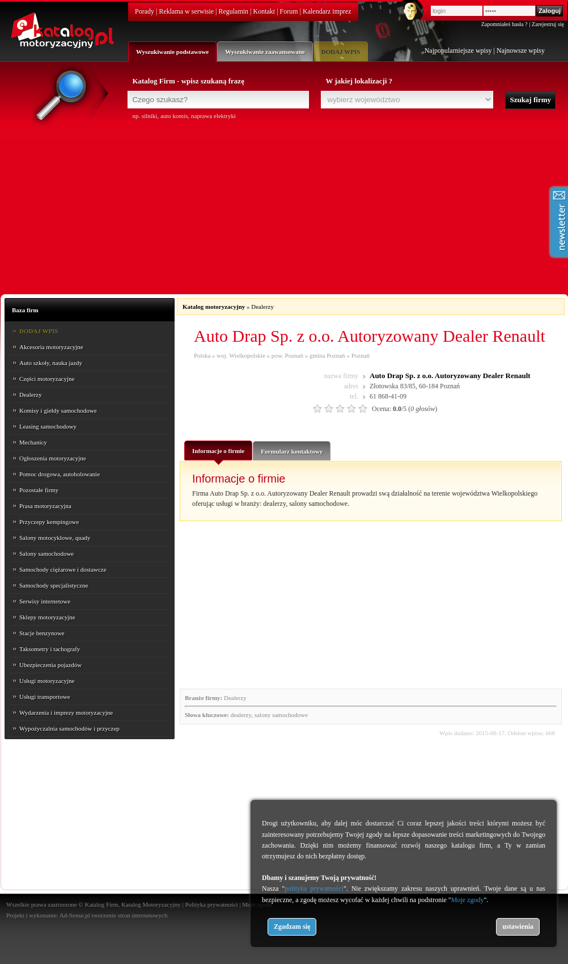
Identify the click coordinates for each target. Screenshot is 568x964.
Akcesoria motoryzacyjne (51, 346)
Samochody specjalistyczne (53, 585)
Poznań (360, 355)
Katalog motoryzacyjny (214, 306)
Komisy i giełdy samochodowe (58, 410)
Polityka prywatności (211, 904)
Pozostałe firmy (38, 490)
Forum (289, 11)
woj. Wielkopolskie (241, 355)
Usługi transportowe (44, 696)
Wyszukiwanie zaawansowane (264, 51)
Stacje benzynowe (42, 633)
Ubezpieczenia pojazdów (50, 664)
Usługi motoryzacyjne (46, 680)
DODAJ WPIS (341, 51)
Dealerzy (30, 394)
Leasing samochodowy (48, 426)
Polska (202, 355)
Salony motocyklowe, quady (55, 537)
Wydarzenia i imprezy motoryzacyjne (66, 712)
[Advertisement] (284, 205)
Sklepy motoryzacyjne (47, 617)
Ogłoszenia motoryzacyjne (52, 458)
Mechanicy (33, 442)
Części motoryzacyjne (46, 378)
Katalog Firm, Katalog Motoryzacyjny (132, 904)
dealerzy (241, 714)
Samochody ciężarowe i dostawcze (63, 569)
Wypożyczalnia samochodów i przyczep (69, 728)
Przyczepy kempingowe (49, 521)
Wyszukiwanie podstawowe (172, 51)
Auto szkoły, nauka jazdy (50, 362)
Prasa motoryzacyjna (45, 505)
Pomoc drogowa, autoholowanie (59, 474)
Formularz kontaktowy (292, 451)
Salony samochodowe (46, 553)
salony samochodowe (281, 714)
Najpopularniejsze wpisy (458, 51)
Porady (144, 11)
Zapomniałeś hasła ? (504, 24)
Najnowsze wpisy (521, 51)
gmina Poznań (327, 355)
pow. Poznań (287, 355)
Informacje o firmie (218, 453)
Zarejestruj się (548, 24)
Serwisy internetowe (44, 601)
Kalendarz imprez (327, 11)
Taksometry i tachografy (49, 649)
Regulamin (233, 11)
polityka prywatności (314, 888)
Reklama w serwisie (186, 11)
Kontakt (264, 11)
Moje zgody (467, 900)
